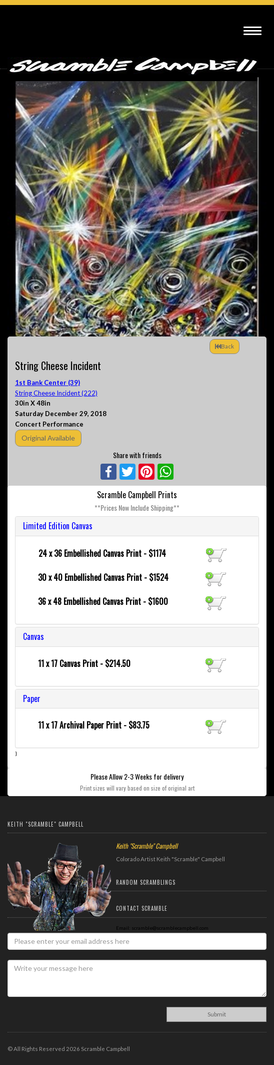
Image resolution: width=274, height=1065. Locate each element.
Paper (31, 698)
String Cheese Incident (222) (56, 393)
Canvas (33, 636)
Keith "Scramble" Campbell (147, 846)
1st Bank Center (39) (47, 383)
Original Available (48, 438)
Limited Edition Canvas (57, 526)
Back (224, 346)
